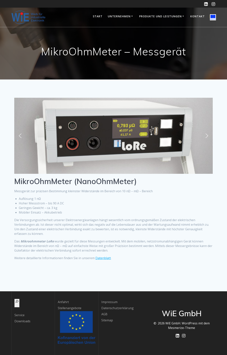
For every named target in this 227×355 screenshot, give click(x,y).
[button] (20, 136)
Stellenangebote (69, 308)
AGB (104, 314)
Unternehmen (119, 16)
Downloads (22, 321)
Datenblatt (103, 258)
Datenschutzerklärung (117, 308)
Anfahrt (63, 302)
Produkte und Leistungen (160, 16)
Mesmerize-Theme (181, 328)
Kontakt (197, 16)
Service (19, 315)
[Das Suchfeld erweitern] (16, 303)
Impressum (109, 302)
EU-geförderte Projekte (213, 17)
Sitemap (107, 320)
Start (97, 16)
